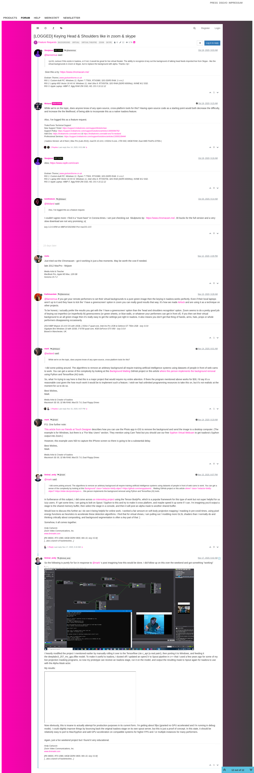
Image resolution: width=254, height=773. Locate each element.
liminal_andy (50, 475)
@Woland (61, 199)
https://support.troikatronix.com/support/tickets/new (84, 128)
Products (10, 17)
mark (46, 349)
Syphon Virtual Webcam (182, 432)
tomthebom (49, 199)
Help (37, 17)
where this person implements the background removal (187, 371)
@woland (49, 353)
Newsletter (71, 17)
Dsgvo (223, 2)
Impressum (236, 2)
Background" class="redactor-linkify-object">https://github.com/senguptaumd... (119, 488)
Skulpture (48, 50)
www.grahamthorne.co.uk (71, 78)
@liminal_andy (63, 558)
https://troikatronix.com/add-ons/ (67, 134)
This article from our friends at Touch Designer (67, 429)
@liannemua (70, 50)
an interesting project (103, 499)
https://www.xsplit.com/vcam (64, 163)
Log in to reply (212, 43)
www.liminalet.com (52, 533)
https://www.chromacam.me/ (74, 72)
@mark (54, 420)
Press (214, 2)
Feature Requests (47, 42)
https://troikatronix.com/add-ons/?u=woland (102, 134)
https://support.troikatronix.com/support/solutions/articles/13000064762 (88, 131)
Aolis (46, 256)
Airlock (181, 302)
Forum (25, 17)
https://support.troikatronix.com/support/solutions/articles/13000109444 (95, 136)
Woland (47, 103)
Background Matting (120, 371)
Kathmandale (50, 294)
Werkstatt (52, 17)
